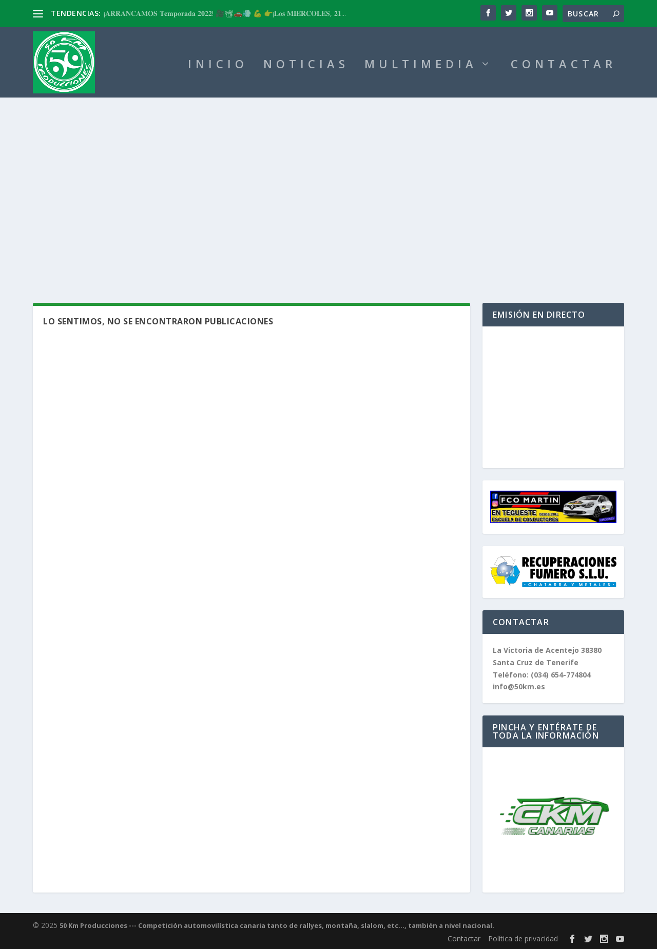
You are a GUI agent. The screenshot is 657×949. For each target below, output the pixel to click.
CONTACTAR (563, 65)
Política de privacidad (523, 938)
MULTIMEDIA (420, 65)
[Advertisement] (328, 190)
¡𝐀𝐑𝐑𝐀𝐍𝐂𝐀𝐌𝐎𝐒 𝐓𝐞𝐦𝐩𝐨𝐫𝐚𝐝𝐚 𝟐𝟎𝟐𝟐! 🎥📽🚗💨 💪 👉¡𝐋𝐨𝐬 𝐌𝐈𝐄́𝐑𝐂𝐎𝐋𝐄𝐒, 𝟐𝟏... (225, 13)
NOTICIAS (306, 65)
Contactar (464, 938)
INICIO (218, 65)
